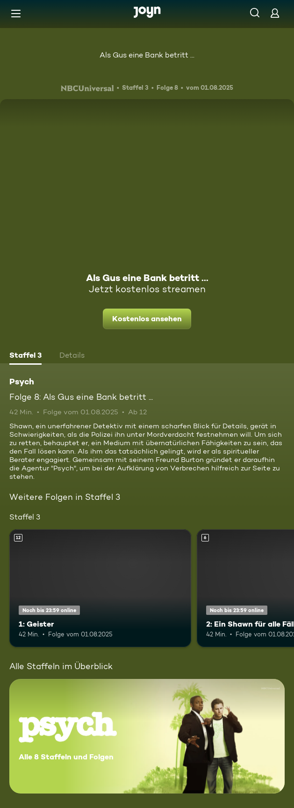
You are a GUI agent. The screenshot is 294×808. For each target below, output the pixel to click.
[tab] (25, 356)
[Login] (274, 13)
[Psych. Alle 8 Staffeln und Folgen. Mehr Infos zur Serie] (147, 736)
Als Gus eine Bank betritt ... (147, 54)
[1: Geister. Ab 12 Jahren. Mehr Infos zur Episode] (100, 588)
